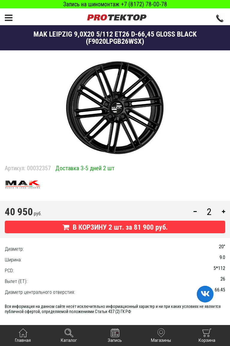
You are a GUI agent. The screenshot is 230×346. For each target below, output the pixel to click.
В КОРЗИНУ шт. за (115, 227)
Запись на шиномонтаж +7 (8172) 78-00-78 (115, 4)
